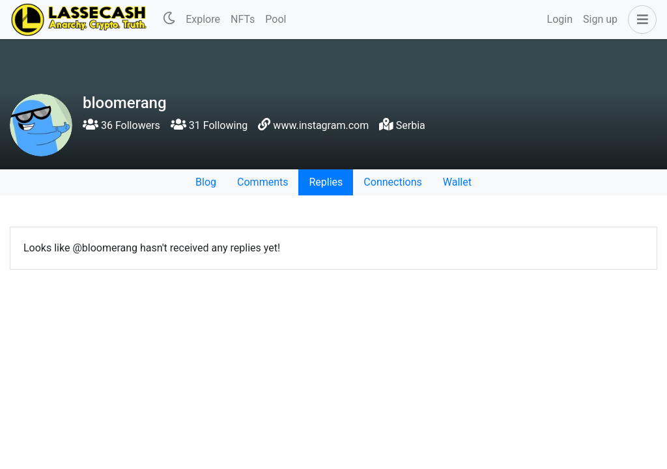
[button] (640, 19)
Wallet (457, 182)
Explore (203, 19)
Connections (392, 182)
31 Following (209, 125)
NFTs (243, 19)
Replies (326, 182)
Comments (262, 182)
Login (560, 19)
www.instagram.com (321, 125)
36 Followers (121, 125)
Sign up (600, 19)
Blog (205, 182)
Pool (275, 19)
